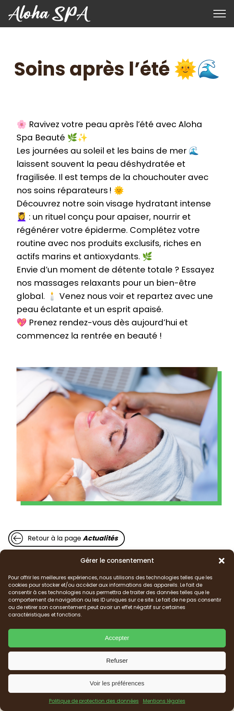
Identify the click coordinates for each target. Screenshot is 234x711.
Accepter (117, 637)
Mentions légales (164, 700)
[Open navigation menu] (219, 13)
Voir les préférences (117, 683)
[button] (222, 561)
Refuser (117, 660)
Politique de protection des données (94, 700)
